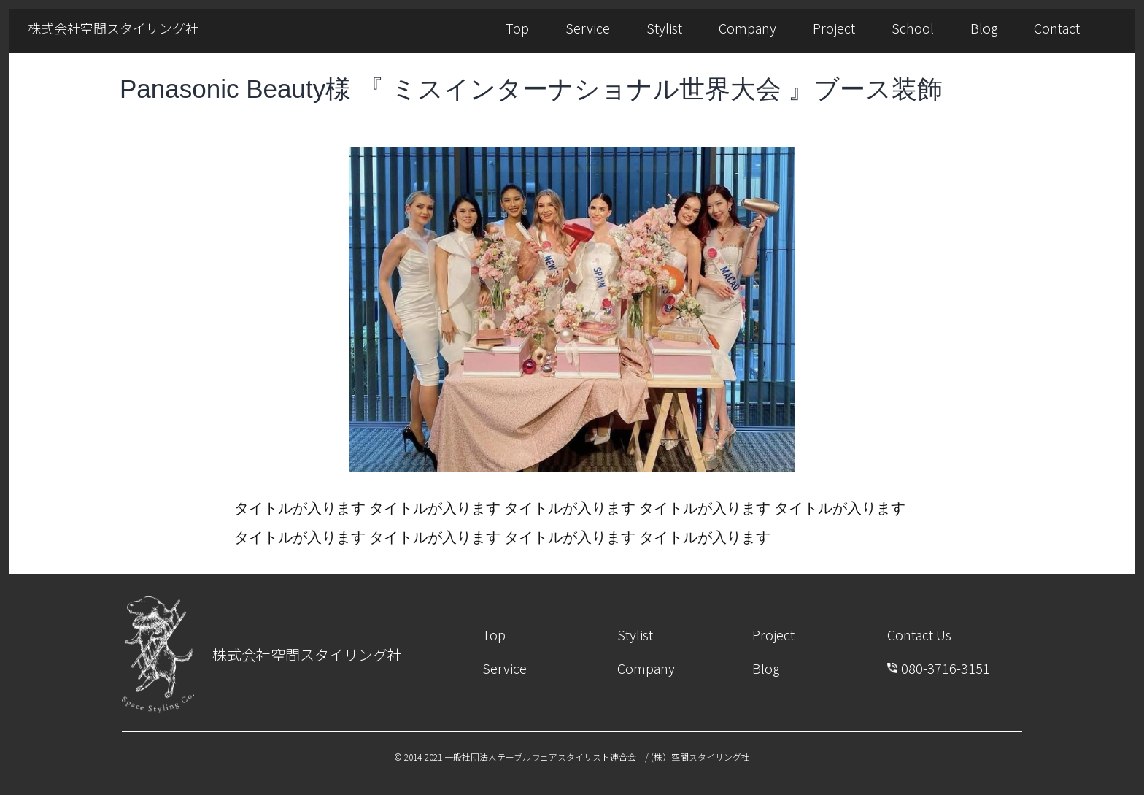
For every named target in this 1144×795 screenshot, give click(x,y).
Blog (983, 27)
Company (747, 27)
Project (834, 27)
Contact (1057, 27)
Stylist (664, 27)
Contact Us (919, 634)
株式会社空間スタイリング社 (113, 27)
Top (517, 27)
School (913, 27)
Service (587, 27)
